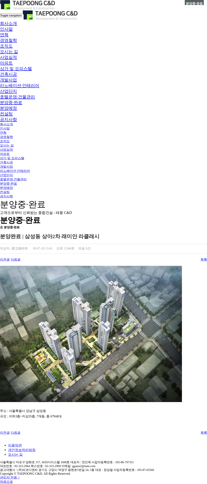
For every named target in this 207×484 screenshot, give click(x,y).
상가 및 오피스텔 (16, 68)
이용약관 (15, 445)
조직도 (6, 46)
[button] (8, 23)
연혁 (4, 34)
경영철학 (8, 40)
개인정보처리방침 (22, 450)
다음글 (15, 259)
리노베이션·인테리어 (19, 85)
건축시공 (8, 74)
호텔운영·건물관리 (17, 96)
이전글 (5, 259)
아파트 (6, 63)
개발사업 (8, 80)
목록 (204, 259)
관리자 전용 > (10, 477)
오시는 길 (9, 51)
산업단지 (8, 91)
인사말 (6, 29)
